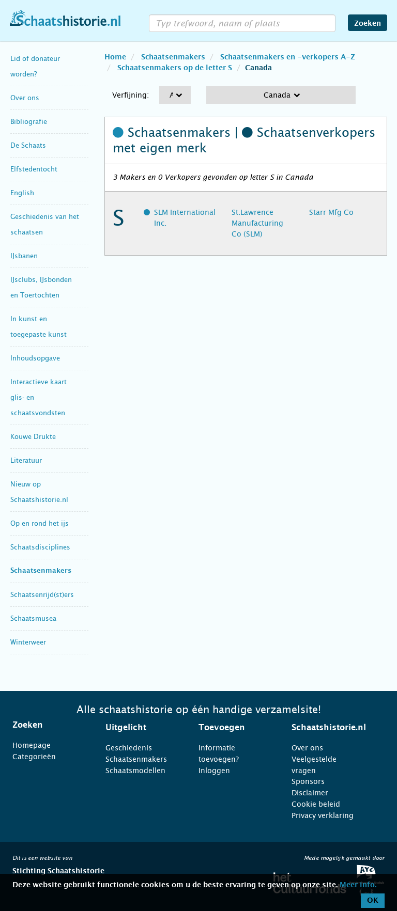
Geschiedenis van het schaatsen (44, 224)
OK (372, 900)
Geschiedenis (128, 748)
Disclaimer (310, 793)
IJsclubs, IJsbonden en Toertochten (41, 287)
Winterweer (28, 642)
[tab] (46, 725)
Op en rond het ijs (39, 523)
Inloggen (214, 770)
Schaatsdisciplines (40, 547)
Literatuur (26, 460)
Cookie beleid (316, 804)
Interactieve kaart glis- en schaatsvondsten (38, 397)
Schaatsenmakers (40, 571)
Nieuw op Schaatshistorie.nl (39, 492)
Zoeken (367, 23)
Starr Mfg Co (331, 212)
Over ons (24, 98)
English (22, 193)
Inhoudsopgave (35, 358)
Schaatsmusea (33, 618)
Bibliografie (28, 121)
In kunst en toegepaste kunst (38, 326)
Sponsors (308, 781)
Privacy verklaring (323, 815)
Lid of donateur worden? (35, 66)
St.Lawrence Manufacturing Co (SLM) (257, 223)
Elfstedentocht (33, 169)
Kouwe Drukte (33, 437)
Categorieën (34, 756)
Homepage (31, 745)
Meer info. (358, 885)
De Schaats (28, 145)
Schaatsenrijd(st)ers (42, 595)
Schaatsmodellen (135, 770)
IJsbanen (24, 256)
